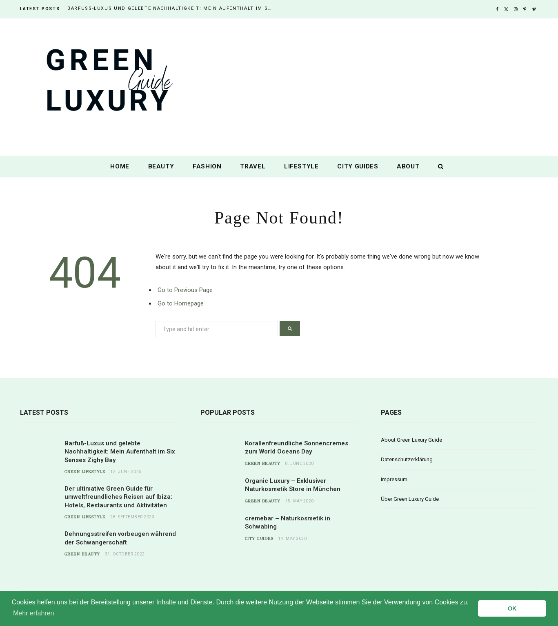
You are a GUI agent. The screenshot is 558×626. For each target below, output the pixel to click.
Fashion (207, 166)
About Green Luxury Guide (411, 440)
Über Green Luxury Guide (410, 499)
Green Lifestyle (85, 471)
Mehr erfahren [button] (33, 613)
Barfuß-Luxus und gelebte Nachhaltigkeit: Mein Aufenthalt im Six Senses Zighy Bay (171, 8)
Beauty (161, 166)
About (408, 166)
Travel (252, 166)
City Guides (357, 166)
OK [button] (512, 608)
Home (119, 166)
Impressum (394, 479)
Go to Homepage (181, 303)
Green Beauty (82, 554)
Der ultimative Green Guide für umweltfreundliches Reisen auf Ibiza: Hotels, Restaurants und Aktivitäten (118, 497)
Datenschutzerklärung (407, 459)
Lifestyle (301, 166)
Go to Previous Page (185, 290)
